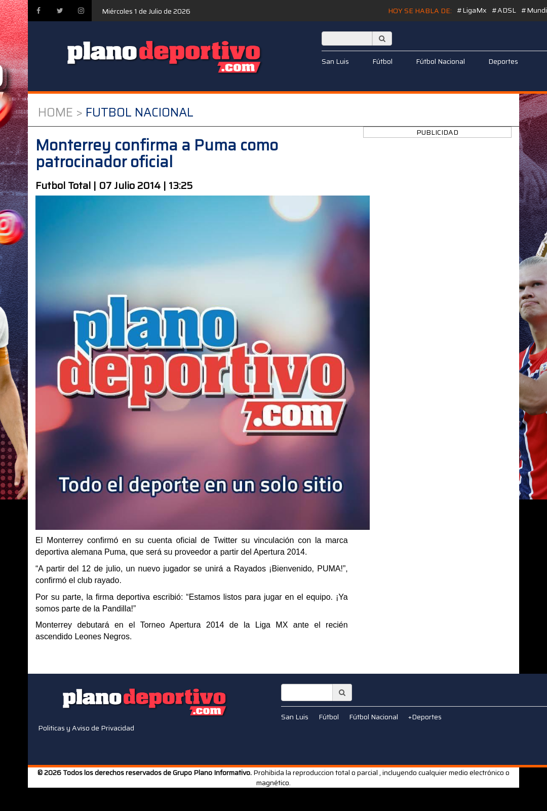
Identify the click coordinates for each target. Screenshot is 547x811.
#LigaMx (472, 10)
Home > (60, 112)
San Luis (335, 61)
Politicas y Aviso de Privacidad (86, 727)
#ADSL (504, 10)
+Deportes (425, 717)
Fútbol (382, 61)
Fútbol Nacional (440, 61)
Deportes (503, 61)
